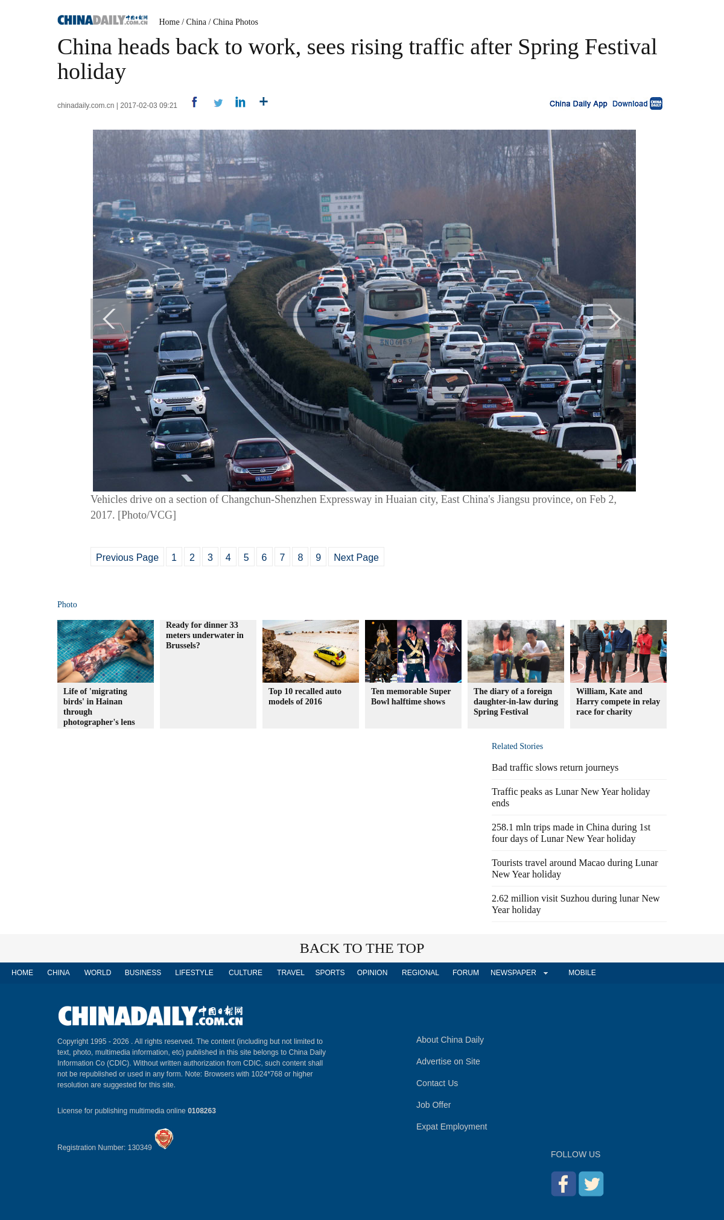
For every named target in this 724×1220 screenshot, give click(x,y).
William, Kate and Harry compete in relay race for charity (618, 701)
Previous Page (127, 557)
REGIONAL (420, 973)
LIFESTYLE (194, 973)
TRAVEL (291, 973)
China (196, 22)
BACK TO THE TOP (362, 948)
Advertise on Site (448, 1061)
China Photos (235, 22)
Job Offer (433, 1105)
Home (169, 22)
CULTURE (245, 973)
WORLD (98, 973)
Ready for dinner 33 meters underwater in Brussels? (205, 635)
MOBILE (581, 973)
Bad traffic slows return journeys (555, 767)
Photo (67, 604)
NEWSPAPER (513, 973)
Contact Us (437, 1083)
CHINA (58, 973)
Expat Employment (451, 1126)
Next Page (356, 557)
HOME (22, 973)
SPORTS (330, 973)
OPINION (372, 973)
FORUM (466, 973)
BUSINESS (143, 973)
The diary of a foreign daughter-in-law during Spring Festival (516, 701)
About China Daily (450, 1040)
